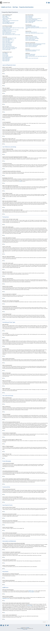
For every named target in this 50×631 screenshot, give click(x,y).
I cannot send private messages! (30, 25)
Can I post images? (5, 55)
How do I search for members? (30, 39)
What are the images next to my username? (9, 31)
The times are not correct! (6, 28)
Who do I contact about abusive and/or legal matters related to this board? (36, 57)
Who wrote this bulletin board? (30, 54)
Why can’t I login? (5, 19)
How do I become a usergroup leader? (31, 19)
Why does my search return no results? (31, 37)
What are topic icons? (5, 60)
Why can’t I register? (5, 17)
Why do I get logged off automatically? (8, 22)
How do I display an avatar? (6, 32)
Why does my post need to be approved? (8, 48)
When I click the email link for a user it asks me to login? (11, 34)
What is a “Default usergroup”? (30, 21)
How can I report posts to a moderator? (8, 46)
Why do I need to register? (6, 15)
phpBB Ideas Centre (5, 598)
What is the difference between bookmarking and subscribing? (35, 43)
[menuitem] (47, 3)
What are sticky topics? (6, 58)
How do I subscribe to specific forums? (31, 45)
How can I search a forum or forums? (31, 36)
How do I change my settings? (7, 26)
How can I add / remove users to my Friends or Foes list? (34, 33)
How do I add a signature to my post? (8, 39)
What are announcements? (6, 57)
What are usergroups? (28, 17)
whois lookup (30, 605)
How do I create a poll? (6, 40)
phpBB (20, 181)
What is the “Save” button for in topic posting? (9, 47)
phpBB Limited (31, 590)
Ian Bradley (27, 627)
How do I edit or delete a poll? (7, 42)
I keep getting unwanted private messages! (32, 26)
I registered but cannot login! (6, 18)
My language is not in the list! (7, 30)
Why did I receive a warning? (7, 45)
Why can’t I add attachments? (7, 44)
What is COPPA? (5, 16)
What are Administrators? (29, 15)
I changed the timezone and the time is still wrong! (10, 29)
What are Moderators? (29, 16)
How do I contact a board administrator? (31, 58)
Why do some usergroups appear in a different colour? (33, 20)
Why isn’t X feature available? (30, 55)
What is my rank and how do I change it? (8, 33)
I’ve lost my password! (5, 21)
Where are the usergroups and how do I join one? (33, 18)
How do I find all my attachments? (30, 50)
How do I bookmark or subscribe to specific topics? (33, 44)
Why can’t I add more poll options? (7, 41)
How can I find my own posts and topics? (31, 40)
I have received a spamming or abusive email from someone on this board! (36, 28)
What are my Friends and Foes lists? (31, 32)
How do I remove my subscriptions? (31, 46)
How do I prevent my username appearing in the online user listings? (13, 27)
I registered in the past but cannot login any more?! (10, 20)
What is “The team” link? (29, 22)
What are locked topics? (6, 59)
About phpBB (31, 591)
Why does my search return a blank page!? (32, 38)
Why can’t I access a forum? (6, 43)
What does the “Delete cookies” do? (8, 23)
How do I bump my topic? (6, 49)
